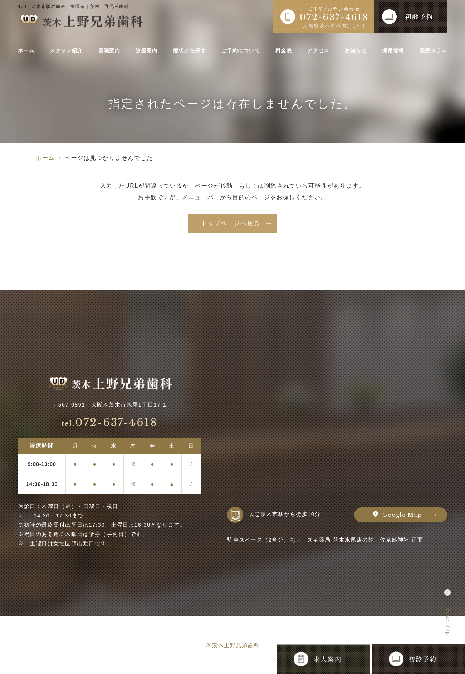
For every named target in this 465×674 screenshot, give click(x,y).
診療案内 (146, 50)
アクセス (318, 50)
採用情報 (390, 50)
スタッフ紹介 (68, 50)
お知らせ (354, 50)
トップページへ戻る (230, 223)
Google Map (402, 514)
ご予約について (242, 50)
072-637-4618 (109, 422)
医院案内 (110, 50)
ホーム (28, 50)
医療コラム (430, 50)
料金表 (285, 50)
